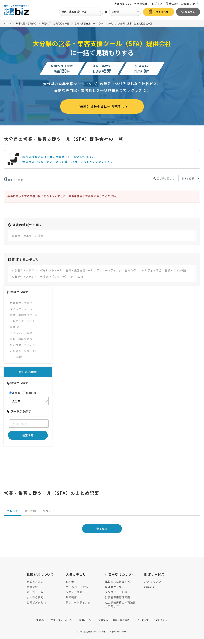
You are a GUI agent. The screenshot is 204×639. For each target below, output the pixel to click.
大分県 (115, 11)
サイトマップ (141, 620)
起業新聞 (149, 587)
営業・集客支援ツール (74, 11)
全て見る (102, 529)
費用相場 (30, 511)
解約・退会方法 (121, 620)
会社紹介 (48, 511)
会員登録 (140, 3)
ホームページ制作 (77, 587)
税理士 (70, 582)
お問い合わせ (160, 620)
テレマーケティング (78, 602)
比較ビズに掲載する (117, 582)
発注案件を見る (115, 587)
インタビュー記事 (116, 592)
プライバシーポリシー (63, 620)
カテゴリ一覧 (35, 592)
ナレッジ (12, 511)
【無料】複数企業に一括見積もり (102, 106)
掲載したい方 (190, 3)
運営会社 (41, 620)
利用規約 (103, 620)
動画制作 (71, 597)
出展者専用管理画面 (117, 597)
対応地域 (29, 393)
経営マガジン (152, 582)
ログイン (155, 3)
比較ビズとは (123, 3)
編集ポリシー (86, 620)
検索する (27, 435)
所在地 (14, 393)
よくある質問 (35, 597)
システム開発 (74, 592)
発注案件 (172, 3)
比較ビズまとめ (36, 602)
